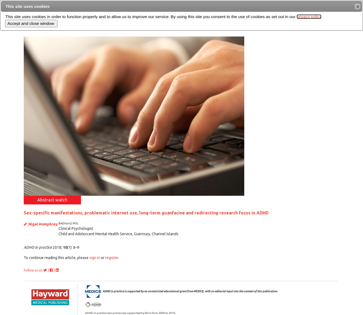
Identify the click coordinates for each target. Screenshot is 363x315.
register (111, 258)
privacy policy (309, 16)
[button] (357, 6)
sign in (94, 258)
